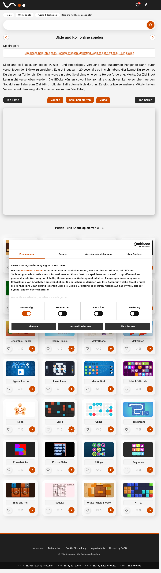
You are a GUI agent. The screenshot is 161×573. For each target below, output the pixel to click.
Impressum (38, 548)
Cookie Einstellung (76, 548)
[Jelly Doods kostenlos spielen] (111, 349)
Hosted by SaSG (118, 548)
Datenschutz (55, 548)
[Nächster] (152, 37)
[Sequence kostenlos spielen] (150, 470)
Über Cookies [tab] (134, 254)
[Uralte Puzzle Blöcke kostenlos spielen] (111, 510)
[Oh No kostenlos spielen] (111, 429)
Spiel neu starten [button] (80, 100)
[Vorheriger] (6, 37)
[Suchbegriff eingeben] (79, 25)
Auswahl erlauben (80, 326)
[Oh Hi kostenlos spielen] (71, 429)
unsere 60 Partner (32, 270)
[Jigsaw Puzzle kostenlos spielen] (32, 389)
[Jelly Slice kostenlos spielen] (150, 349)
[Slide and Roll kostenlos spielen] (32, 510)
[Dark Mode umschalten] (147, 5)
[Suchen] (150, 25)
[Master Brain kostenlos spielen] (111, 389)
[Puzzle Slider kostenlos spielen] (71, 470)
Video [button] (103, 100)
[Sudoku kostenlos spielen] (71, 510)
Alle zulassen (127, 326)
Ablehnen (33, 326)
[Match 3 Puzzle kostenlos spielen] (150, 389)
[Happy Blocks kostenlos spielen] (71, 349)
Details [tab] (63, 254)
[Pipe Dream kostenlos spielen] (150, 429)
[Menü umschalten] (155, 4)
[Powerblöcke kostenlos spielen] (32, 470)
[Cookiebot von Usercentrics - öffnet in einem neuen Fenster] (136, 244)
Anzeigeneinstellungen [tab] (98, 254)
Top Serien (145, 100)
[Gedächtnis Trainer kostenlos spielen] (32, 349)
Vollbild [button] (55, 100)
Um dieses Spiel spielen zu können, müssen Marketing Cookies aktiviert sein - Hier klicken (79, 52)
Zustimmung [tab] (26, 254)
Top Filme (12, 100)
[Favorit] (9, 348)
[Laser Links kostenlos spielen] (71, 389)
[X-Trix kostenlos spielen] (150, 510)
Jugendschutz (97, 548)
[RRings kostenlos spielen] (111, 470)
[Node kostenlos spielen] (32, 429)
